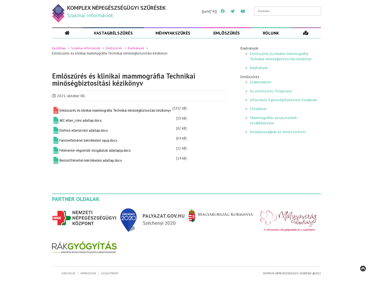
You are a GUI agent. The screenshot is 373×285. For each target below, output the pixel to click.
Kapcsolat (68, 273)
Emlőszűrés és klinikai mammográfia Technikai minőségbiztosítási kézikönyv (115, 110)
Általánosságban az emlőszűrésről (278, 131)
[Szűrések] (306, 33)
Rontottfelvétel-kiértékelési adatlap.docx (90, 160)
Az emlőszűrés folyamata (271, 91)
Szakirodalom (260, 82)
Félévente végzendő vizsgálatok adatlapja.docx (95, 150)
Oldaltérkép (109, 273)
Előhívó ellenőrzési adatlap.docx (83, 130)
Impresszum (88, 273)
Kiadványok (259, 67)
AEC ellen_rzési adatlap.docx (80, 120)
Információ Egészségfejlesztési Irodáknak (283, 99)
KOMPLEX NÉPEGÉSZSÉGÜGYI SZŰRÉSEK (116, 7)
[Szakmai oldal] (67, 33)
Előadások (258, 108)
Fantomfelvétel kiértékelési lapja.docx (88, 140)
